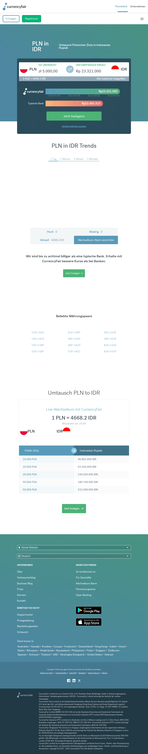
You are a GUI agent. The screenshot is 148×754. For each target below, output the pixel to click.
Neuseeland (62, 650)
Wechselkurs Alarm (86, 583)
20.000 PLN (30, 466)
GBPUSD (74, 338)
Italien (21, 650)
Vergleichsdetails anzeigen (74, 126)
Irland (122, 646)
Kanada (35, 646)
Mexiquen (32, 650)
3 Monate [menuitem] (92, 159)
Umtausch (22, 632)
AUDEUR (110, 351)
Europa (58, 646)
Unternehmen (137, 6)
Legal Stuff (72, 673)
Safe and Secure (93, 673)
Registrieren (31, 18)
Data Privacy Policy (46, 673)
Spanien (22, 654)
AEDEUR (110, 332)
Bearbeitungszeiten (27, 626)
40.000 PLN (30, 482)
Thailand (45, 654)
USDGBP (38, 345)
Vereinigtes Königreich (72, 654)
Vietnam (108, 654)
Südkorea (113, 650)
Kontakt (21, 600)
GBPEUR (110, 338)
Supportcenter (25, 614)
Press (20, 589)
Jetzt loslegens (74, 116)
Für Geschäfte (83, 577)
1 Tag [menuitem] (53, 159)
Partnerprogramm (86, 589)
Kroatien (46, 646)
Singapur (100, 650)
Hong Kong (101, 646)
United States (94, 654)
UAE (55, 654)
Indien (113, 646)
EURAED (74, 351)
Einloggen (11, 18)
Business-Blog (25, 583)
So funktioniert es (85, 571)
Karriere (21, 595)
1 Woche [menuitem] (65, 159)
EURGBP (38, 351)
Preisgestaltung (25, 620)
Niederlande (47, 650)
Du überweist (47, 65)
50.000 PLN (30, 489)
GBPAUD (74, 345)
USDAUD (38, 338)
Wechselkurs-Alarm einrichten (96, 240)
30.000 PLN (30, 474)
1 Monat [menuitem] (78, 159)
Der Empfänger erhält (91, 65)
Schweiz (33, 654)
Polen (90, 650)
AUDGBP (74, 332)
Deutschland (85, 646)
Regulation (82, 673)
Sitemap (104, 673)
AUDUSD (110, 345)
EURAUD (38, 332)
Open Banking (83, 595)
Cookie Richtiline (61, 673)
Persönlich (121, 6)
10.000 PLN (30, 459)
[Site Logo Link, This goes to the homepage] (14, 6)
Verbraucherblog (26, 577)
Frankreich (70, 646)
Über (19, 571)
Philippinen (78, 650)
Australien (23, 646)
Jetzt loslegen (74, 273)
